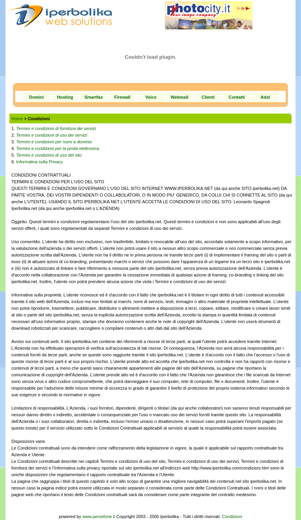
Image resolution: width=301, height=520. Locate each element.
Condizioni (232, 516)
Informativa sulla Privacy (39, 161)
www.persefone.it (98, 516)
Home (17, 118)
